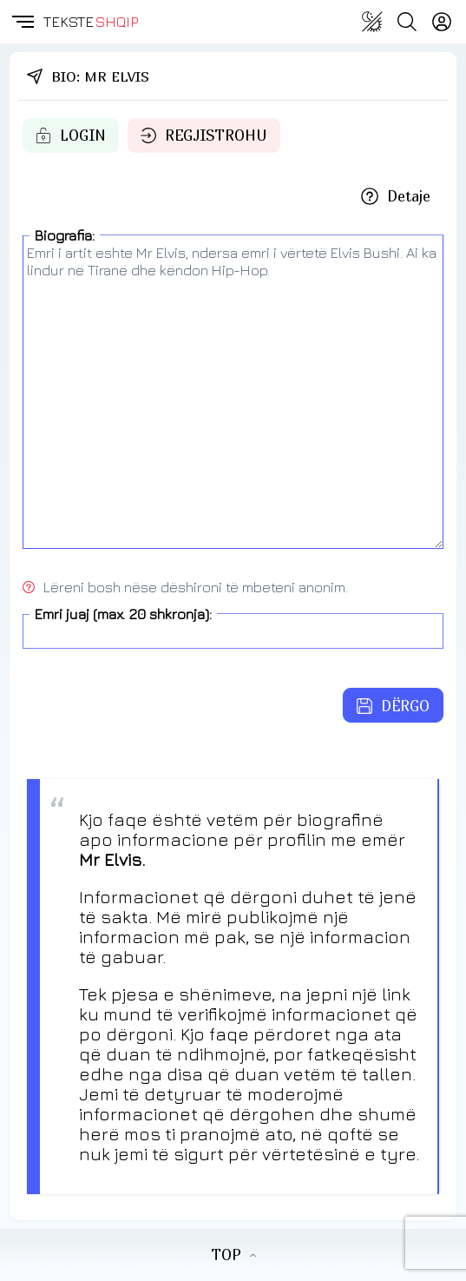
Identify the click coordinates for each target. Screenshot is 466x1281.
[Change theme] (372, 21)
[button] (21, 21)
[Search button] (407, 21)
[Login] (441, 21)
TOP (233, 1255)
